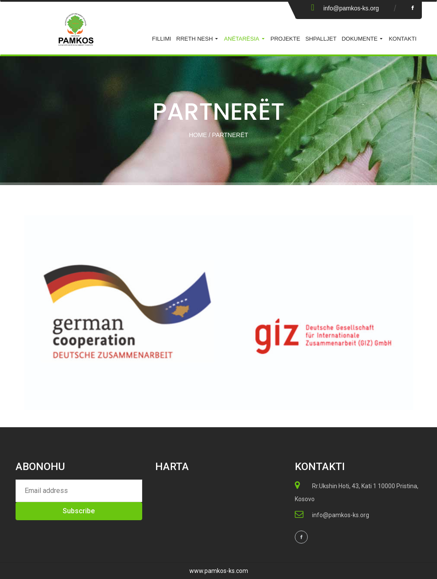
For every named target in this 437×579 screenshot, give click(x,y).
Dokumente (359, 38)
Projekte (285, 38)
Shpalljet (320, 38)
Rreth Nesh (194, 38)
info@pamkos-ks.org (351, 8)
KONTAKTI (402, 38)
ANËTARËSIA (241, 38)
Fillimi (161, 38)
